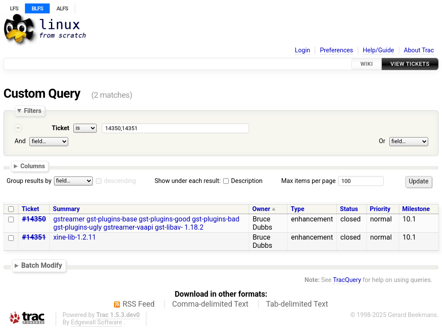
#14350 (34, 219)
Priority (380, 209)
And (20, 141)
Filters (32, 110)
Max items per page (308, 181)
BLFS (37, 8)
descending (120, 181)
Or (382, 141)
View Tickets (410, 64)
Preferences (336, 50)
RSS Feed (139, 304)
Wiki (366, 64)
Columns (32, 166)
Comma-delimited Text (210, 304)
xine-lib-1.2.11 (74, 237)
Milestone (416, 209)
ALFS (62, 8)
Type (297, 209)
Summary (66, 209)
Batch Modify (41, 265)
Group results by (28, 181)
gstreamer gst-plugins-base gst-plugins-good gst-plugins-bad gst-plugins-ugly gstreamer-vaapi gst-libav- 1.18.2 (146, 223)
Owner (261, 209)
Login (302, 50)
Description (242, 181)
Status (349, 209)
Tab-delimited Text (297, 304)
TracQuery (347, 280)
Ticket (60, 128)
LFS (14, 8)
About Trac (419, 50)
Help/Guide (378, 50)
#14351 (34, 237)
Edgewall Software (96, 322)
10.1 (409, 219)
